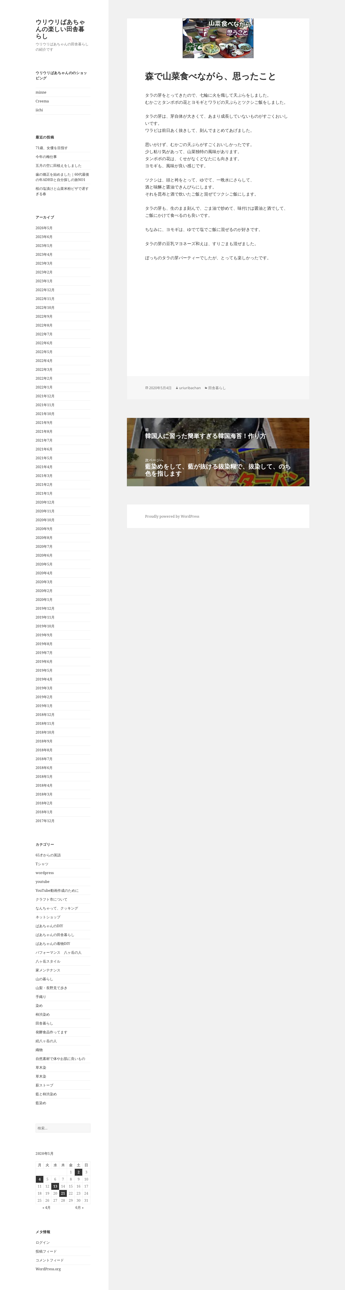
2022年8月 (44, 325)
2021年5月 (44, 458)
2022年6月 (44, 342)
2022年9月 (44, 316)
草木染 (41, 1067)
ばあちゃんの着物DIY (53, 943)
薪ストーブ (44, 1085)
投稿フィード (46, 1251)
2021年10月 (45, 413)
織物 (39, 1049)
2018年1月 (44, 811)
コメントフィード (50, 1260)
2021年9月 (44, 422)
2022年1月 (44, 387)
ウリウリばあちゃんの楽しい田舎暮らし (60, 29)
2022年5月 (44, 351)
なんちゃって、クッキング (57, 908)
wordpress (45, 872)
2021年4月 (44, 466)
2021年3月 (44, 475)
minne (41, 92)
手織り (41, 996)
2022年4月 (44, 360)
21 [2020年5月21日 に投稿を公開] (63, 1193)
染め (39, 1005)
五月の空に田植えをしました (59, 165)
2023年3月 (44, 263)
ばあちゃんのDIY (49, 925)
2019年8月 (44, 643)
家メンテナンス (48, 970)
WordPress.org (48, 1269)
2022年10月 (45, 307)
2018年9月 (44, 741)
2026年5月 (44, 227)
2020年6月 (44, 555)
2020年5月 (44, 564)
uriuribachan (190, 387)
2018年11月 (45, 723)
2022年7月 (44, 334)
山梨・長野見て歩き (51, 987)
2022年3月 (44, 369)
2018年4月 (44, 785)
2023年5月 (44, 245)
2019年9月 (44, 635)
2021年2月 (44, 484)
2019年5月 (44, 670)
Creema (42, 101)
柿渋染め (43, 1014)
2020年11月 (45, 511)
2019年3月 (44, 688)
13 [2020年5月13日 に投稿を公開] (55, 1186)
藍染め (41, 1102)
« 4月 (46, 1207)
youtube (43, 881)
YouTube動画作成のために (57, 890)
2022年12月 (45, 289)
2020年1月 (44, 599)
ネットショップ (48, 917)
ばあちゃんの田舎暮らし (55, 934)
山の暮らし (44, 979)
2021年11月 (45, 404)
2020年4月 (44, 573)
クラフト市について (51, 899)
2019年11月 (45, 617)
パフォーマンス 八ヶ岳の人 (59, 952)
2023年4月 (44, 254)
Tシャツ (42, 863)
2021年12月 (45, 396)
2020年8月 (44, 537)
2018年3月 (44, 794)
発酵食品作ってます (51, 1032)
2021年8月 (44, 431)
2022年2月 (44, 378)
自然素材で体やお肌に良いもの (60, 1058)
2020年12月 (45, 502)
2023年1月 (44, 281)
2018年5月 (44, 776)
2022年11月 (45, 298)
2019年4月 (44, 679)
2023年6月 (44, 236)
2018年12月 (45, 714)
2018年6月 (44, 767)
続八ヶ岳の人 (46, 1040)
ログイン (43, 1242)
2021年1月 (44, 493)
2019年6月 (44, 661)
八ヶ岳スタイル (48, 961)
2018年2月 (44, 803)
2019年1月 (44, 705)
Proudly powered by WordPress (172, 516)
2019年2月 (44, 696)
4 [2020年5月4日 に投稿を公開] (40, 1179)
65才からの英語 (48, 855)
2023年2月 (44, 272)
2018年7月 (44, 758)
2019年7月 (44, 652)
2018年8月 (44, 750)
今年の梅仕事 (46, 156)
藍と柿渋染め (46, 1094)
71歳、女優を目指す (52, 147)
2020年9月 (44, 528)
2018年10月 (45, 732)
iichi (39, 110)
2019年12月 (45, 608)
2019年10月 (45, 626)
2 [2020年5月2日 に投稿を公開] (79, 1172)
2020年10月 (45, 519)
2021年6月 (44, 449)
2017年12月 (45, 820)
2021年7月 (44, 440)
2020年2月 (44, 590)
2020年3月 (44, 581)
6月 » (79, 1207)
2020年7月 (44, 546)
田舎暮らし (44, 1023)
